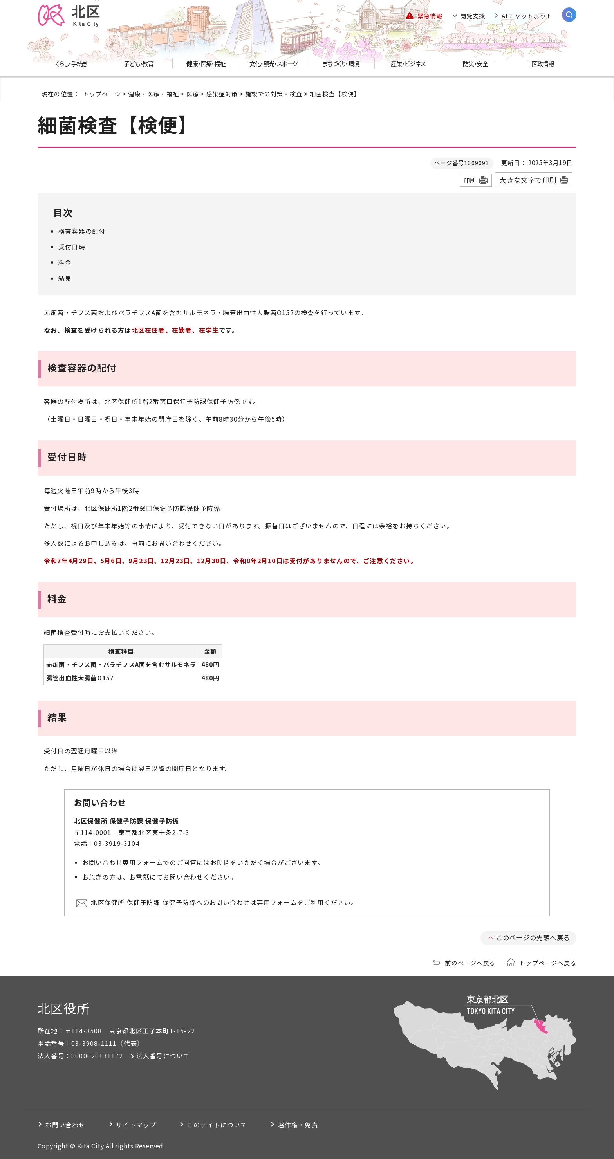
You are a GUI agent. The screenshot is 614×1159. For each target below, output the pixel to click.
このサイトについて (219, 1123)
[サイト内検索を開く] (569, 14)
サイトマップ (137, 1123)
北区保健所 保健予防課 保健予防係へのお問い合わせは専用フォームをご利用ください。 (224, 902)
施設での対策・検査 (273, 93)
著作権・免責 (301, 1123)
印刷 (470, 180)
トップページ (102, 93)
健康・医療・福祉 (153, 93)
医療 (192, 93)
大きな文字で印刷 (527, 180)
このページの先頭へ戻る (533, 937)
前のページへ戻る (470, 961)
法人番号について (163, 1055)
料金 (65, 262)
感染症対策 (222, 93)
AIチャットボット (527, 15)
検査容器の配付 (81, 231)
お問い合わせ (65, 1123)
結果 (65, 278)
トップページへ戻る (547, 961)
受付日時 (71, 246)
